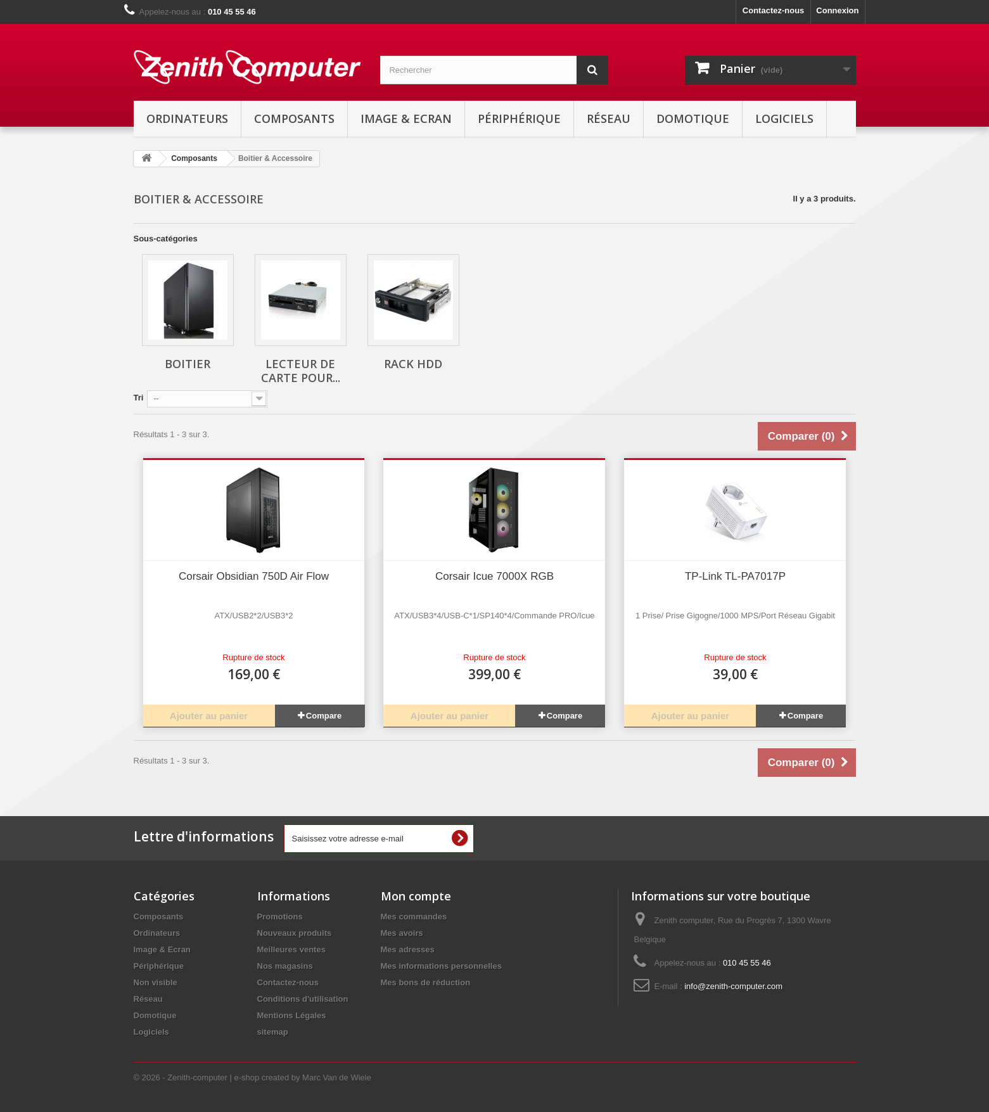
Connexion (837, 10)
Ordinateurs (187, 118)
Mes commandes (414, 916)
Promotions (280, 916)
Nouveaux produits (294, 933)
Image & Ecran (406, 118)
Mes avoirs (402, 933)
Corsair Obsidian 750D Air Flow (254, 576)
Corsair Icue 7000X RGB (494, 576)
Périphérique (519, 118)
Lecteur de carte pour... (300, 370)
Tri (139, 397)
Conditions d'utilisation (302, 999)
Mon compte (416, 896)
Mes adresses (408, 949)
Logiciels (784, 118)
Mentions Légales (291, 1015)
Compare (323, 715)
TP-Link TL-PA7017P (735, 576)
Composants (294, 118)
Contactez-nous (774, 10)
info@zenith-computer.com (733, 986)
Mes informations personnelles (441, 966)
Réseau (608, 118)
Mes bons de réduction (426, 982)
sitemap (272, 1032)
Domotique (692, 118)
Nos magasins (285, 966)
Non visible (155, 982)
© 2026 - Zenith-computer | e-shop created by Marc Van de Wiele (252, 1077)
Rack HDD (413, 363)
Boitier (187, 363)
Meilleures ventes (291, 949)
